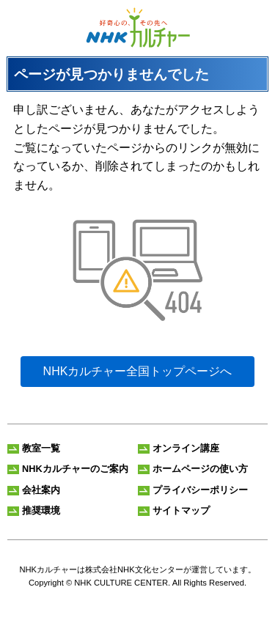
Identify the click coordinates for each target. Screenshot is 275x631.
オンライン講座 (186, 448)
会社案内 (41, 489)
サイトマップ (181, 510)
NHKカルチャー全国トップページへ (137, 371)
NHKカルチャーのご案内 (75, 468)
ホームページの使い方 (200, 468)
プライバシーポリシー (200, 489)
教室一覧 (41, 448)
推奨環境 (41, 510)
